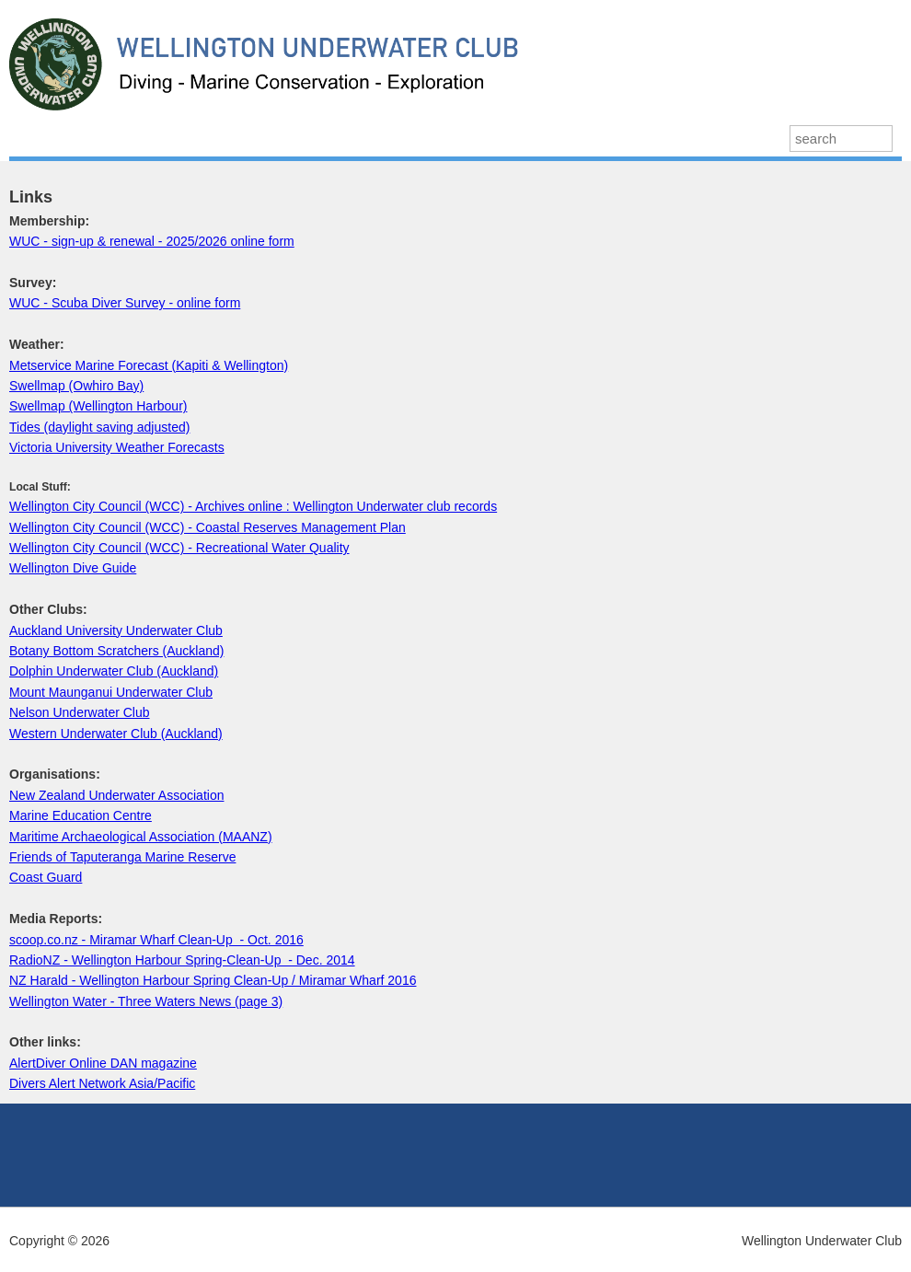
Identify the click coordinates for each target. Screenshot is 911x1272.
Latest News (63, 137)
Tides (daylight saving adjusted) (99, 427)
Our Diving (167, 137)
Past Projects (273, 137)
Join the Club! (648, 137)
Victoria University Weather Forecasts (117, 447)
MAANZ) (247, 836)
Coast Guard (45, 877)
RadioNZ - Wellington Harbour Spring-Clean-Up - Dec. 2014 (182, 960)
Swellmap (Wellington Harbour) (98, 406)
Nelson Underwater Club (79, 712)
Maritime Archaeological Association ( (116, 836)
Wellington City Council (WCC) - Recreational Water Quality (179, 547)
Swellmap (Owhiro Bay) (76, 385)
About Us (448, 137)
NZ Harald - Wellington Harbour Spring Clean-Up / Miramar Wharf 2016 (212, 980)
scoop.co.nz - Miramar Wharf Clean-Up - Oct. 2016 (156, 939)
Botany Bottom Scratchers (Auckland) (116, 650)
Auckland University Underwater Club (116, 630)
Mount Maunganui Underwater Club (111, 692)
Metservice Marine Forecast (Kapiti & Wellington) (148, 365)
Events (366, 137)
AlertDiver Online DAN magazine (103, 1063)
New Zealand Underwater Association (116, 795)
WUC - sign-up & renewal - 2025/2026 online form (151, 241)
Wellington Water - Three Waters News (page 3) (146, 1001)
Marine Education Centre (80, 815)
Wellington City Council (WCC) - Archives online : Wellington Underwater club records (253, 506)
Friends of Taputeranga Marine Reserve (122, 857)
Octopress (540, 137)
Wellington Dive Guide (72, 568)
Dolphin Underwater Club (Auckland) (113, 671)
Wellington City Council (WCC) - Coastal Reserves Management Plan (207, 527)
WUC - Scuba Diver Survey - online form (124, 302)
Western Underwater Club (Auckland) (116, 733)
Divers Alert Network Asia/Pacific (102, 1083)
